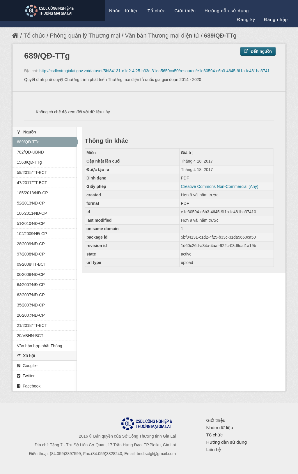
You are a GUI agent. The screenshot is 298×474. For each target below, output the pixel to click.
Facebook (28, 386)
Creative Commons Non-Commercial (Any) (219, 186)
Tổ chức (157, 10)
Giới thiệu (185, 10)
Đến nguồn (258, 51)
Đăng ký (246, 19)
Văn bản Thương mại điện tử (162, 35)
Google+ (27, 365)
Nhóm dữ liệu (124, 10)
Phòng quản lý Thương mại (85, 35)
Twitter (26, 375)
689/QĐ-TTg (220, 35)
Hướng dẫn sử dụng (227, 10)
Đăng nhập (276, 19)
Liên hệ (213, 449)
